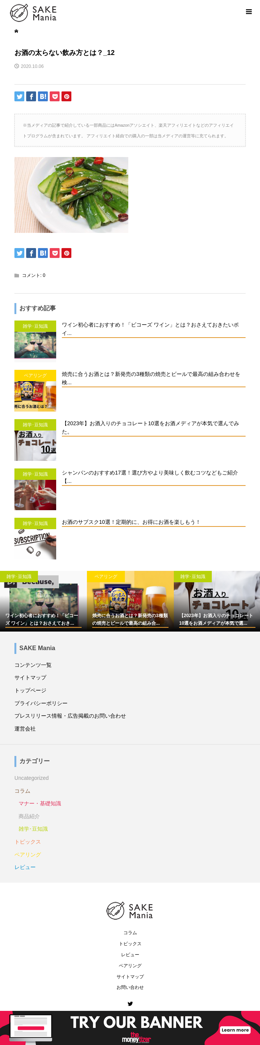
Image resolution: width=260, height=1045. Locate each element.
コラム (22, 791)
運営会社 (25, 729)
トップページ (30, 690)
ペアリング (27, 855)
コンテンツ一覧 (33, 665)
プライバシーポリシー (41, 703)
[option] (43, 601)
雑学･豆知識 (33, 829)
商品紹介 (29, 816)
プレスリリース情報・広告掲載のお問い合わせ (70, 716)
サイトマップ (30, 677)
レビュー (25, 867)
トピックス (27, 842)
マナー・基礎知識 (40, 803)
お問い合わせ (130, 987)
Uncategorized (31, 778)
